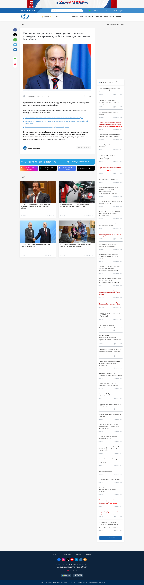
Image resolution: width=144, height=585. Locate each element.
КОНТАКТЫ (67, 555)
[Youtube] (27, 11)
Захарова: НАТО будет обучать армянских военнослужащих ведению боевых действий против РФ (56, 122)
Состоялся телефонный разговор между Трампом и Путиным (47, 127)
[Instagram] (22, 11)
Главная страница (113, 24)
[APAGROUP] (72, 570)
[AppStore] (78, 575)
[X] (24, 11)
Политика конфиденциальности (95, 582)
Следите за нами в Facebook (65, 168)
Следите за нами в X (85, 168)
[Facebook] (59, 560)
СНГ (122, 24)
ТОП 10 (88, 555)
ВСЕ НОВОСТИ (77, 17)
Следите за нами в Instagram (28, 168)
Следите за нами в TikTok (47, 168)
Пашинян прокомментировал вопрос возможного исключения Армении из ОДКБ (54, 118)
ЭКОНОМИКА (109, 17)
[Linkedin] (32, 11)
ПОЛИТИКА (88, 17)
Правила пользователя (77, 582)
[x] (67, 560)
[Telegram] (29, 11)
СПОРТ (118, 17)
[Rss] (34, 11)
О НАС (55, 555)
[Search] (80, 11)
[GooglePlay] (66, 575)
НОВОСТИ (98, 17)
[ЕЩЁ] (122, 17)
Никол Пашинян (83, 147)
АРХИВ (78, 555)
